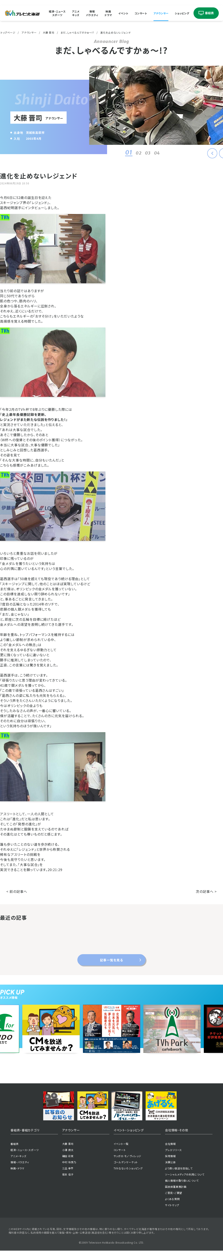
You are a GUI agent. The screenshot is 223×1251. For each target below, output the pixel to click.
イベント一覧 (121, 1143)
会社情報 (170, 1143)
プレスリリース (173, 1150)
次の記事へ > (206, 891)
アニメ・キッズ (18, 1156)
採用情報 (170, 1156)
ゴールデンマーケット (126, 1162)
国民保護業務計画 (176, 1186)
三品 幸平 (68, 1168)
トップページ (8, 32)
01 (123, 152)
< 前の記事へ (16, 891)
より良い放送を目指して (179, 1168)
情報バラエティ (92, 13)
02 (133, 153)
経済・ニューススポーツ (57, 13)
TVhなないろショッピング (128, 1168)
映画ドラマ (108, 13)
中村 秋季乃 (69, 1162)
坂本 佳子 (68, 1174)
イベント (123, 13)
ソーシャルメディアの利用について (184, 1174)
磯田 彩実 (68, 1156)
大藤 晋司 (48, 32)
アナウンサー (160, 13)
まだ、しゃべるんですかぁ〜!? (77, 32)
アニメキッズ (75, 13)
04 (152, 153)
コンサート (140, 13)
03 (142, 153)
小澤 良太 (68, 1150)
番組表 (15, 1143)
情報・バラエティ (20, 1162)
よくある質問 (172, 1199)
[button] (212, 153)
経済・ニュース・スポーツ (25, 1150)
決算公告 (170, 1162)
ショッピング (182, 13)
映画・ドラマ (17, 1168)
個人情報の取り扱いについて (182, 1180)
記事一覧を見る (111, 960)
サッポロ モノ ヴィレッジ (127, 1156)
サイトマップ (172, 1205)
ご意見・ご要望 (173, 1193)
